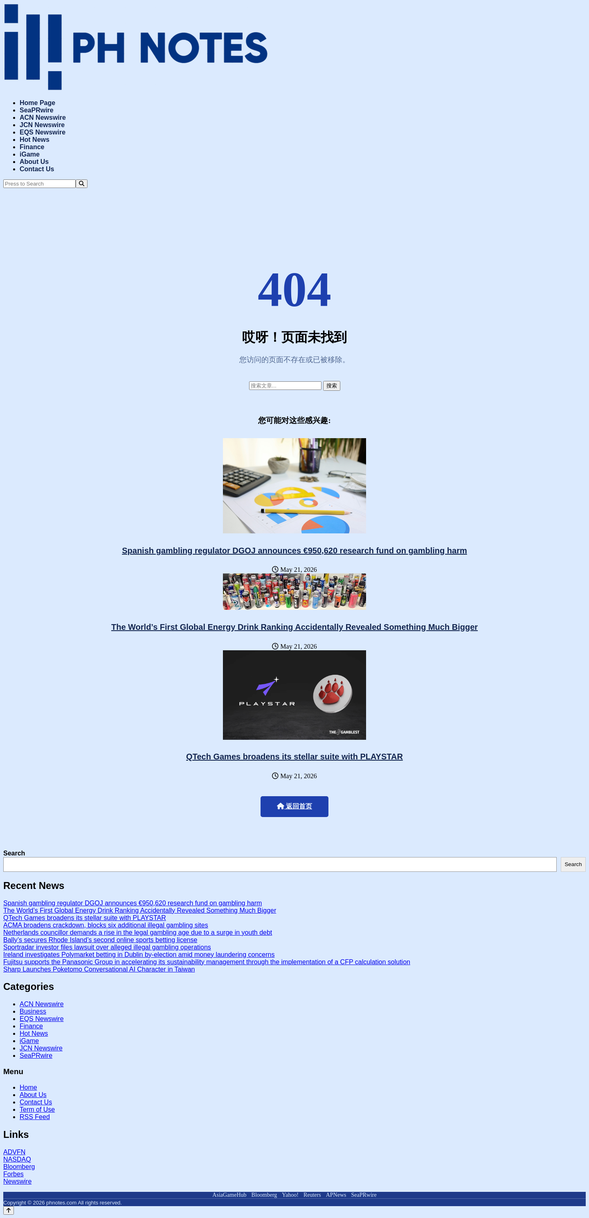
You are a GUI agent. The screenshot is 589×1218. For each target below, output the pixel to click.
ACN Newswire (43, 117)
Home (28, 1087)
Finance (32, 146)
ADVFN (14, 1152)
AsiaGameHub (229, 1195)
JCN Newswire (42, 124)
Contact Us (37, 169)
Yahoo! (290, 1195)
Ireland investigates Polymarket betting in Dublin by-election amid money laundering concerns (138, 954)
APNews (336, 1195)
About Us (34, 161)
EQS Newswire (42, 132)
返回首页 (294, 806)
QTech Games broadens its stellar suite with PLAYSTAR (294, 756)
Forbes (13, 1174)
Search (14, 853)
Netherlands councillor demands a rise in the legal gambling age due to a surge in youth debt (137, 932)
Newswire (17, 1181)
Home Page (37, 102)
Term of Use (37, 1109)
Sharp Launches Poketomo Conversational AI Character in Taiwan (99, 969)
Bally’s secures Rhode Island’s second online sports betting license (100, 939)
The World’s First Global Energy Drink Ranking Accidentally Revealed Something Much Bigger (294, 626)
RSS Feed (35, 1116)
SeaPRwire (37, 110)
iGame (30, 154)
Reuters (312, 1195)
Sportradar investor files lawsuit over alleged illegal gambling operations (107, 947)
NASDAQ (17, 1159)
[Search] (82, 183)
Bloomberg (19, 1166)
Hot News (34, 139)
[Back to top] (8, 1210)
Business (33, 1011)
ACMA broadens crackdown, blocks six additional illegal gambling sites (105, 925)
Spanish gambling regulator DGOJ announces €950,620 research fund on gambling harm (294, 550)
